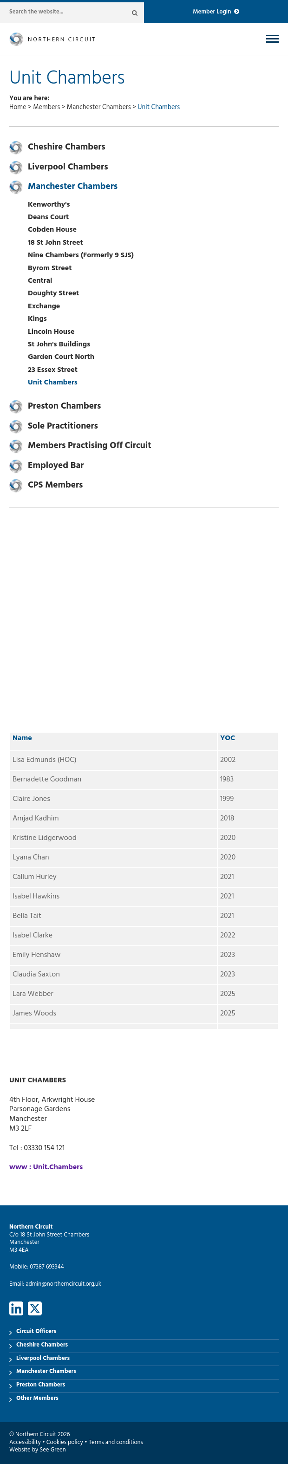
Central (40, 281)
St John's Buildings (59, 345)
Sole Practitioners (63, 427)
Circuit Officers (36, 1332)
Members (46, 108)
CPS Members (55, 486)
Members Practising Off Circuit (89, 446)
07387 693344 (47, 1267)
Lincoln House (51, 332)
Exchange (44, 307)
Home (17, 108)
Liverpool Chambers (68, 168)
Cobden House (52, 230)
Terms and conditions (116, 1443)
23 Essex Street (53, 370)
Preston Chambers (64, 407)
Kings (37, 319)
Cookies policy (64, 1443)
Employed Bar (56, 466)
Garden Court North (61, 357)
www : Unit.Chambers (46, 1168)
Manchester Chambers (99, 108)
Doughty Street (53, 294)
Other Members (37, 1399)
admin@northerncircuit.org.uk (63, 1284)
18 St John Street (55, 243)
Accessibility (25, 1443)
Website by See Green (37, 1450)
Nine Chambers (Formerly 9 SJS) (81, 256)
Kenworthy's (49, 205)
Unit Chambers (53, 383)
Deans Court (48, 218)
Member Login (216, 12)
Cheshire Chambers (66, 148)
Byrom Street (50, 269)
